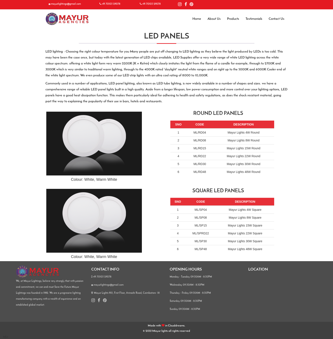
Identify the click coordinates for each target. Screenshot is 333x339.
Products (233, 19)
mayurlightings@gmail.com (66, 4)
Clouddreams (176, 325)
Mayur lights (160, 331)
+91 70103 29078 (111, 4)
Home (196, 19)
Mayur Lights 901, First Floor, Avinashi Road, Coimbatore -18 (125, 293)
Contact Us (276, 19)
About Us (214, 19)
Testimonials (254, 19)
